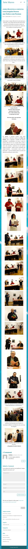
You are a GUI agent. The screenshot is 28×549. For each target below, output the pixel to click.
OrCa (5, 16)
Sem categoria (13, 16)
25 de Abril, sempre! (7, 513)
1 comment (19, 16)
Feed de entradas (6, 537)
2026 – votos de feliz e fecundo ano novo (11, 519)
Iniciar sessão (5, 535)
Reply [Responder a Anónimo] (23, 461)
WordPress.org (6, 541)
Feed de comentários (7, 539)
